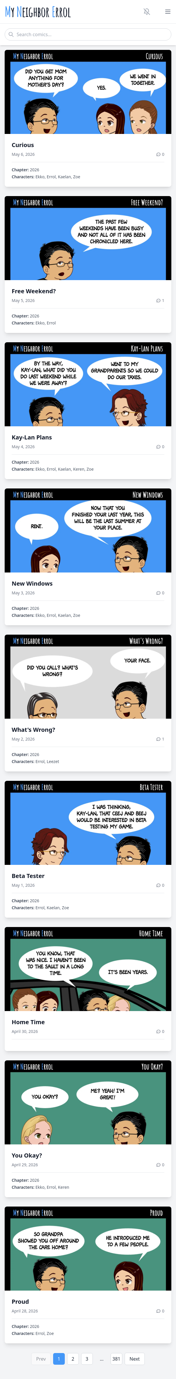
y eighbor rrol (38, 12)
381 (116, 1359)
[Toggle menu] (168, 12)
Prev (41, 1359)
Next (135, 1359)
